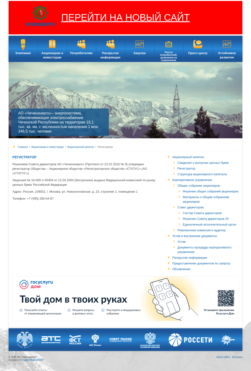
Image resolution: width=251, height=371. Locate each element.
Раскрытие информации (110, 55)
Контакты (237, 357)
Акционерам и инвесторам (52, 55)
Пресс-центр (198, 53)
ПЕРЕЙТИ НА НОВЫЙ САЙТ (125, 17)
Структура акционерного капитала (202, 174)
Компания (23, 53)
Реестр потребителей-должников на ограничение (168, 56)
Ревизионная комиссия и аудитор (202, 230)
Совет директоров (191, 207)
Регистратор (186, 168)
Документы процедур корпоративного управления (204, 250)
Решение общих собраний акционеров (210, 191)
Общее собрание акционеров (199, 185)
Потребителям (81, 53)
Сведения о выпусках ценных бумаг (203, 163)
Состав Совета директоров (202, 213)
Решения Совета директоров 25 (206, 219)
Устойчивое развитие (227, 55)
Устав (182, 241)
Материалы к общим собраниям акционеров (206, 199)
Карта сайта (223, 357)
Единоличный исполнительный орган (209, 224)
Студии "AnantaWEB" (32, 360)
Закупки (139, 53)
